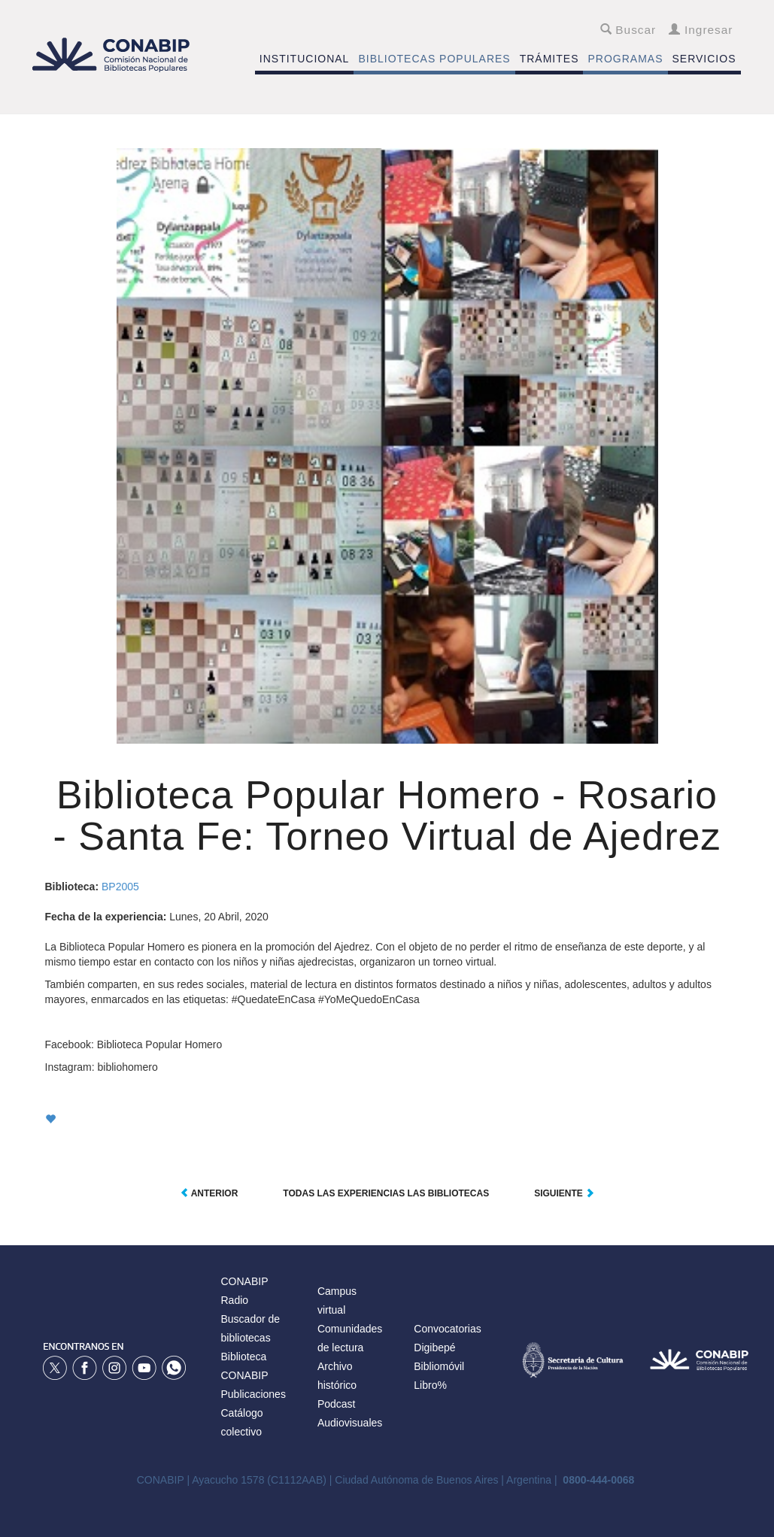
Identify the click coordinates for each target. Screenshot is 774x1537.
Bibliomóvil (439, 1366)
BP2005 (120, 887)
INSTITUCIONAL (305, 59)
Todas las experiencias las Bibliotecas (386, 1193)
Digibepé (434, 1347)
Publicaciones (253, 1394)
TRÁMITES (549, 59)
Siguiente (564, 1193)
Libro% (430, 1385)
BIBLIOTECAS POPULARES (434, 59)
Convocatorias (447, 1329)
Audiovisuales (349, 1423)
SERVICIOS (704, 59)
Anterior (209, 1193)
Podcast (336, 1404)
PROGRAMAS (625, 59)
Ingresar (701, 29)
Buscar (628, 29)
